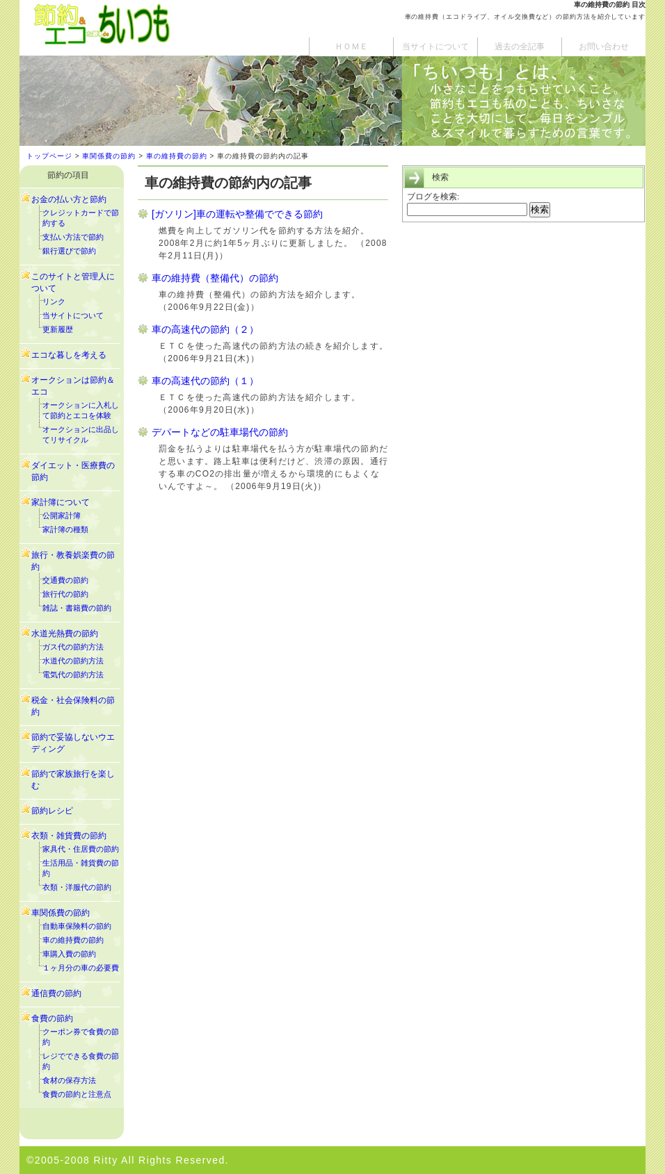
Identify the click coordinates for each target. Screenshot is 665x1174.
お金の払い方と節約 (68, 199)
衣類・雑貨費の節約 (68, 836)
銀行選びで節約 (69, 251)
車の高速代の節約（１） (205, 380)
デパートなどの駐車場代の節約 (220, 432)
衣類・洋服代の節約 (76, 887)
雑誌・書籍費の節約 (76, 608)
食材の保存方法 (69, 1080)
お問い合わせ (604, 46)
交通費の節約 (65, 580)
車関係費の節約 (109, 156)
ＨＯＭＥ (351, 46)
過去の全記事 (520, 46)
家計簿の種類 (65, 529)
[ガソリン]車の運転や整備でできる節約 (237, 214)
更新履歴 (57, 329)
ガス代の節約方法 (73, 647)
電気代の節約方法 (73, 674)
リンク (53, 301)
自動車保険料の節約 (76, 926)
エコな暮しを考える (68, 355)
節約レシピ (52, 811)
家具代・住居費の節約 (80, 849)
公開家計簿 (61, 515)
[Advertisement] (519, 340)
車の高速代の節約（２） (205, 329)
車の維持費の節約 (176, 156)
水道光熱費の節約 (64, 633)
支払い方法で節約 (73, 237)
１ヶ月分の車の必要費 (80, 968)
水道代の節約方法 (73, 660)
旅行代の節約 (65, 594)
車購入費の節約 (69, 954)
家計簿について (60, 502)
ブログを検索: (433, 196)
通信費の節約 (56, 993)
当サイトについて (435, 46)
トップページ (49, 156)
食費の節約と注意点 (76, 1094)
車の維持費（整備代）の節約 (215, 277)
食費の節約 (52, 1018)
